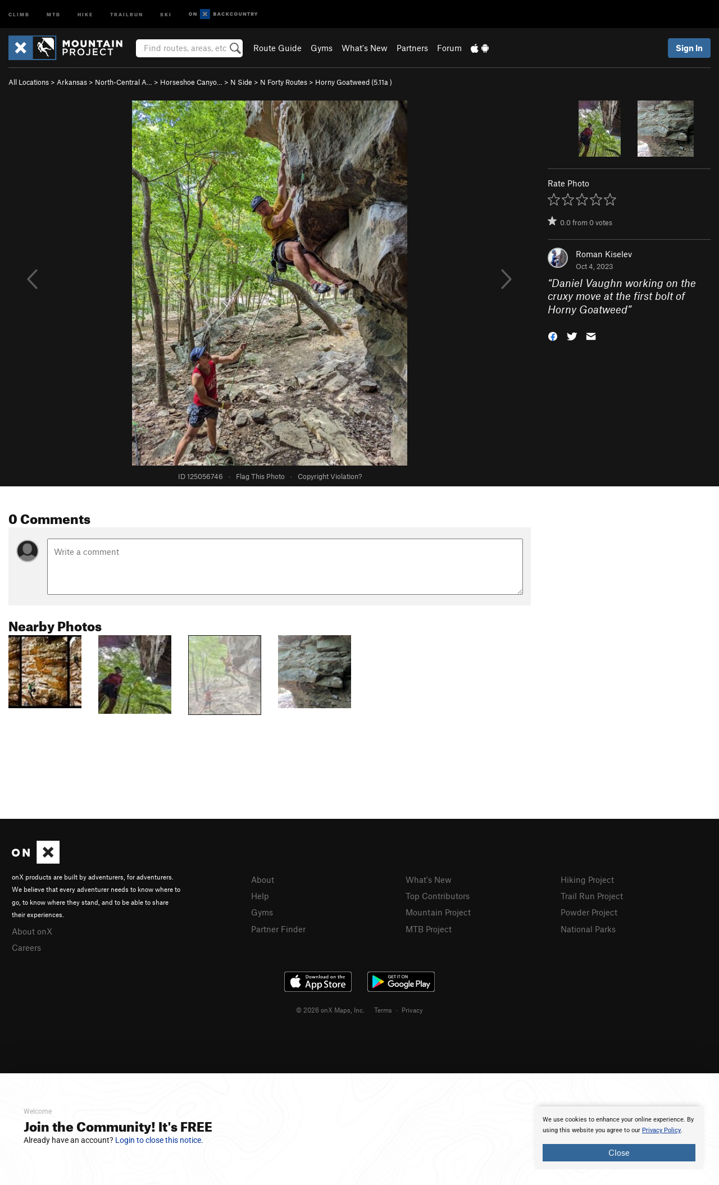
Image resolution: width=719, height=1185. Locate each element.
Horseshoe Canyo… (191, 82)
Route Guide (277, 48)
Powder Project (589, 912)
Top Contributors (438, 896)
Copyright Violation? (330, 476)
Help (260, 896)
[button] (553, 335)
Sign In (689, 48)
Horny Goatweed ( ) (353, 82)
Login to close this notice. (159, 1140)
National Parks (588, 929)
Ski (166, 13)
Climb (19, 13)
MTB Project (429, 929)
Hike (85, 13)
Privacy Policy (661, 1130)
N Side (241, 82)
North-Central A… (123, 82)
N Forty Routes (283, 82)
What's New (365, 48)
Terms (383, 1010)
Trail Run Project (592, 896)
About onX (32, 931)
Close (619, 1152)
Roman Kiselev (604, 254)
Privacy (412, 1010)
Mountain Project (438, 912)
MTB (54, 13)
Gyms (322, 48)
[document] (619, 1137)
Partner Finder (278, 929)
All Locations (28, 82)
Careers (26, 947)
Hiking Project (587, 879)
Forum (449, 48)
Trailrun (126, 13)
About (262, 879)
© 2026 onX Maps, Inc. (330, 1010)
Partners (412, 48)
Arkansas (72, 82)
